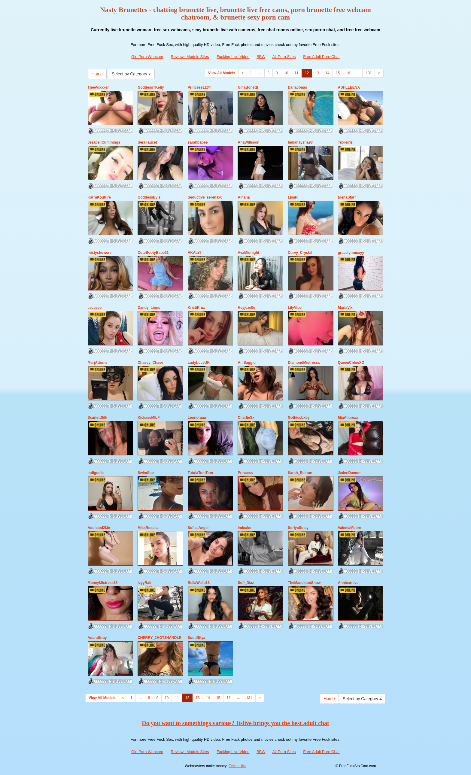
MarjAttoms (98, 362)
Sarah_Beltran (300, 473)
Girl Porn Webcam (147, 56)
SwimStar (146, 473)
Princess (245, 473)
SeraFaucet (147, 142)
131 (369, 73)
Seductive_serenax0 (205, 197)
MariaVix (345, 307)
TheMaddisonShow (304, 583)
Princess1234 (199, 87)
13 (317, 73)
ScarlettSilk (97, 417)
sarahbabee (198, 142)
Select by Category (131, 73)
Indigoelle (96, 473)
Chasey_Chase (150, 362)
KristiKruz (196, 307)
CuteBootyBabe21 (153, 253)
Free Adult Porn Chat (321, 56)
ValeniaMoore (349, 528)
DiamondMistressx (304, 362)
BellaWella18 (199, 583)
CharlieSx (246, 417)
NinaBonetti (248, 87)
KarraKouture (99, 197)
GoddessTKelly (151, 87)
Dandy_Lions (149, 307)
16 (348, 73)
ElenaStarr (347, 197)
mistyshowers (100, 253)
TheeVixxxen (99, 87)
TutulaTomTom (200, 473)
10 (286, 73)
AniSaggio (246, 362)
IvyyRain (145, 583)
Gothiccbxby (299, 417)
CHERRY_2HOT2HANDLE (159, 638)
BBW (261, 56)
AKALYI (194, 253)
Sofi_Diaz (246, 583)
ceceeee (95, 307)
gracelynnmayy (351, 253)
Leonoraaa (197, 417)
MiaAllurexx (348, 417)
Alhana (244, 197)
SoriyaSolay (298, 528)
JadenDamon (349, 473)
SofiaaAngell (199, 528)
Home (97, 73)
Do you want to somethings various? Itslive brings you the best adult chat (235, 723)
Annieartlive (348, 583)
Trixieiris (345, 142)
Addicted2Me (99, 528)
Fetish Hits (237, 766)
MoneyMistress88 (103, 583)
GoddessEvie (149, 197)
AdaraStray (97, 638)
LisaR (293, 197)
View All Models (221, 73)
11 (296, 73)
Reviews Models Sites (190, 56)
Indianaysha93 (300, 142)
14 (327, 73)
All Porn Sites (284, 56)
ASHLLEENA (349, 87)
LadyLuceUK (199, 362)
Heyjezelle (246, 307)
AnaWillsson (248, 142)
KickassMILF (149, 417)
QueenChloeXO (351, 362)
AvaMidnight (248, 253)
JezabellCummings (104, 142)
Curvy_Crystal (300, 253)
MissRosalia (148, 528)
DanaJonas (297, 87)
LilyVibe (295, 307)
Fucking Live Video (233, 56)
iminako (244, 528)
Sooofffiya (196, 638)
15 (338, 73)
